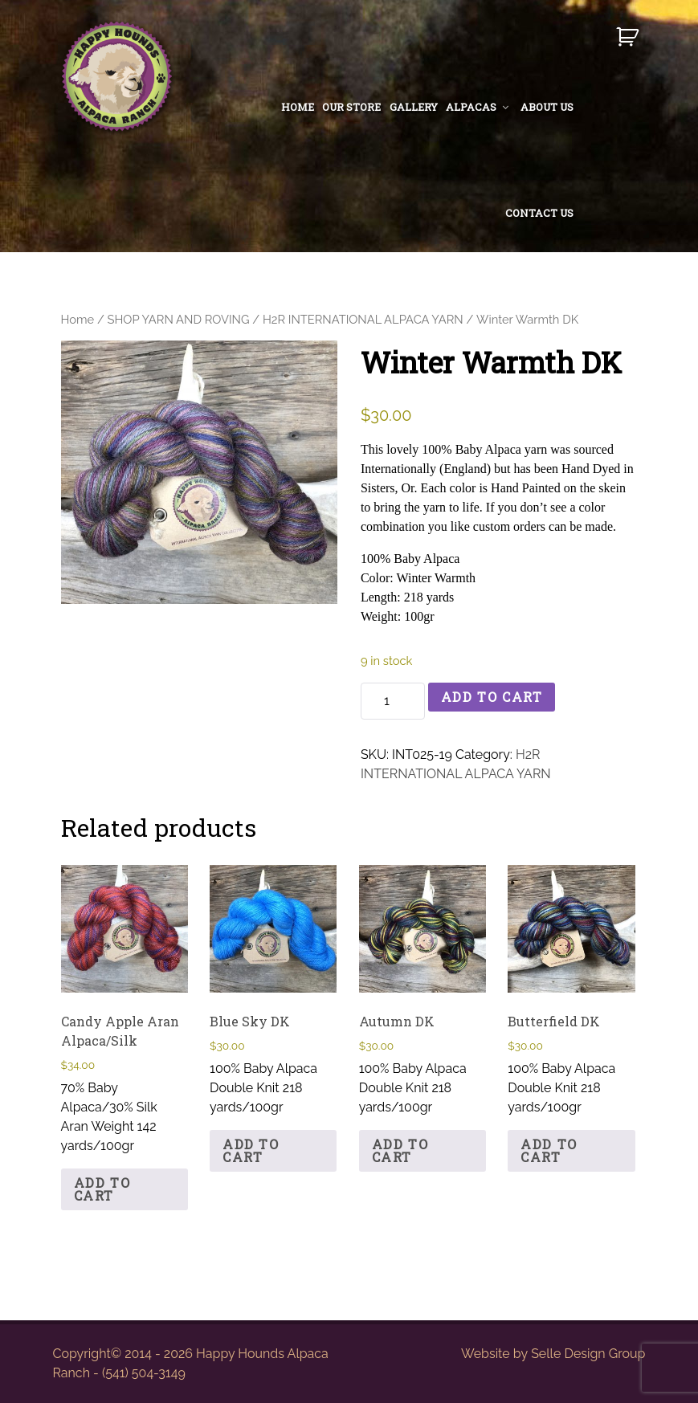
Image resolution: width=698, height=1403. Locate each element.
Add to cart (492, 696)
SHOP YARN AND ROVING (179, 319)
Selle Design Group (588, 1353)
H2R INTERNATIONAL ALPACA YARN (363, 319)
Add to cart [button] (102, 1189)
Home (78, 319)
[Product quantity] (393, 701)
